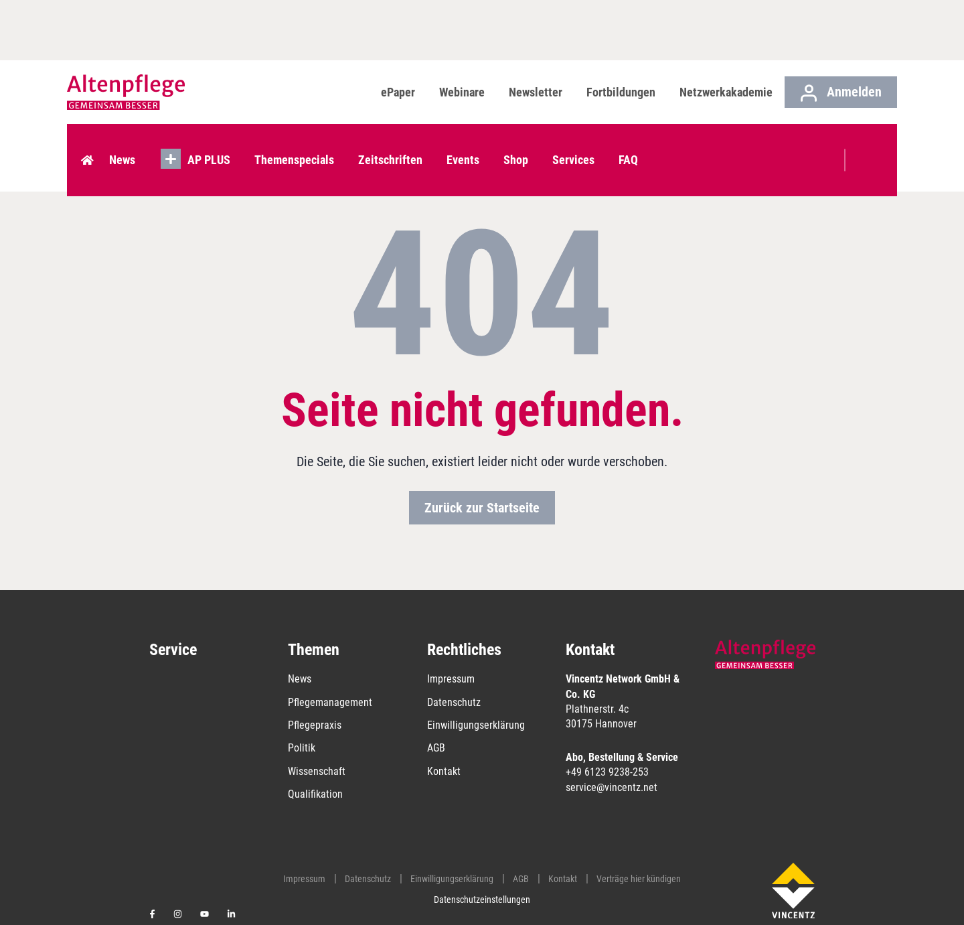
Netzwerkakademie (726, 92)
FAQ (631, 144)
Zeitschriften (393, 144)
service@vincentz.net (611, 787)
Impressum (451, 678)
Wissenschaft (316, 771)
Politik (301, 747)
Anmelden (841, 93)
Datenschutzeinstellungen (482, 899)
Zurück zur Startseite (482, 508)
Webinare (462, 92)
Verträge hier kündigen (638, 878)
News (125, 144)
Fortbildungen (620, 92)
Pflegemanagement (330, 702)
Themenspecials (297, 144)
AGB (436, 747)
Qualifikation (315, 794)
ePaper (398, 92)
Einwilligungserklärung (476, 725)
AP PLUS (211, 144)
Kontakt (444, 771)
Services (576, 144)
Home (90, 145)
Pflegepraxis (314, 725)
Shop (518, 144)
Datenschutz (454, 702)
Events (465, 144)
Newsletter (535, 92)
